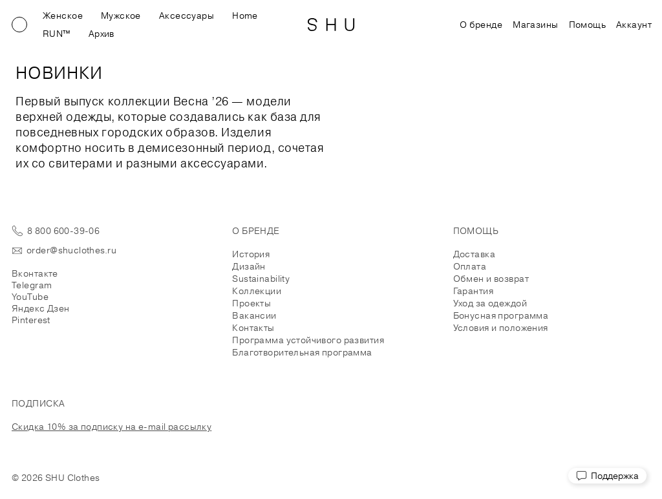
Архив (101, 33)
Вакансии (254, 315)
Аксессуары (186, 15)
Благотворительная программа (302, 352)
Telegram (32, 285)
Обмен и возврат (491, 278)
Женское (63, 15)
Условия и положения (500, 328)
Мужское (121, 15)
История (251, 254)
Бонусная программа (501, 315)
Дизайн (249, 266)
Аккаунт (634, 24)
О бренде (481, 24)
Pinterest (31, 320)
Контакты (253, 328)
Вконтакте (35, 273)
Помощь (587, 24)
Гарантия (473, 291)
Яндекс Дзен (41, 308)
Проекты (251, 303)
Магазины (535, 24)
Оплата (470, 266)
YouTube (30, 297)
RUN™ (56, 33)
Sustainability (261, 278)
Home (245, 15)
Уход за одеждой (490, 303)
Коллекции (256, 291)
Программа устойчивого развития (308, 340)
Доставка (474, 254)
